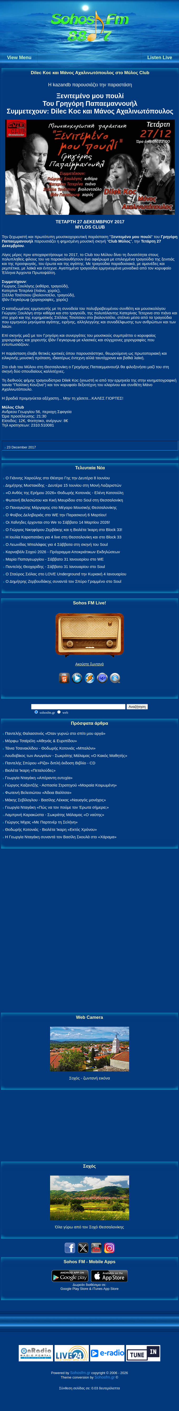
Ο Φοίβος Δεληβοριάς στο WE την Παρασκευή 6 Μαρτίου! (56, 515)
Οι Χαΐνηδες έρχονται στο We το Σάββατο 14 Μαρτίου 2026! (58, 522)
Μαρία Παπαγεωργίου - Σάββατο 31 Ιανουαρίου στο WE (55, 559)
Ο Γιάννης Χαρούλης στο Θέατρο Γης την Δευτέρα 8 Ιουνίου (58, 478)
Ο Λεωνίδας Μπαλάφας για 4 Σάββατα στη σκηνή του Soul (57, 544)
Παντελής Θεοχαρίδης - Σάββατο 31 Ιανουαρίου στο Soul (55, 566)
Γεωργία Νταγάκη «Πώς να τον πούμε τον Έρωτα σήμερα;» (57, 807)
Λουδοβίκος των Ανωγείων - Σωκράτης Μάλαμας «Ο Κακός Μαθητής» (66, 755)
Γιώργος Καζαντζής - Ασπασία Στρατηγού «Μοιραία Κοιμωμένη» (61, 785)
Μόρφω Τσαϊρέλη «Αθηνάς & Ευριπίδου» (41, 740)
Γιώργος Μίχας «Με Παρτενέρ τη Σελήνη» (41, 822)
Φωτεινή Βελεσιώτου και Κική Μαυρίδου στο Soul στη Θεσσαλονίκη (64, 500)
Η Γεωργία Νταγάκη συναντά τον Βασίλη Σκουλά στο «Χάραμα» (61, 837)
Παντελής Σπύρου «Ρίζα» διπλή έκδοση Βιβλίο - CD (50, 763)
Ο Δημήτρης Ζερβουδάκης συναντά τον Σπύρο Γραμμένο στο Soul (63, 581)
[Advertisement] (89, 931)
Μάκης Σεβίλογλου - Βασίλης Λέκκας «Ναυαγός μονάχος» (55, 800)
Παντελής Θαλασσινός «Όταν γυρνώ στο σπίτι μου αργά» (55, 733)
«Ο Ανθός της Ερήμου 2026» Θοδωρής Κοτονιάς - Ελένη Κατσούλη (64, 492)
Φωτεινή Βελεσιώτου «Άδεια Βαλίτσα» (38, 792)
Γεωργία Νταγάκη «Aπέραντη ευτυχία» (38, 777)
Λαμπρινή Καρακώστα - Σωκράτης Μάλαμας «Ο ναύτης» (54, 814)
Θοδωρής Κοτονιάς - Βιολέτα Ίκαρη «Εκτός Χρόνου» (51, 829)
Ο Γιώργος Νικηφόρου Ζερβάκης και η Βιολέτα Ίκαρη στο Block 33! (64, 529)
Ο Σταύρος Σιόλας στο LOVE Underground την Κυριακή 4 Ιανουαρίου (66, 574)
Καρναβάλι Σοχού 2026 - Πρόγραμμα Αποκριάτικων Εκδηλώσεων (63, 552)
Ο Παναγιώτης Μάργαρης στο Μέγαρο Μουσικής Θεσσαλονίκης (61, 507)
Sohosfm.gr (80, 1372)
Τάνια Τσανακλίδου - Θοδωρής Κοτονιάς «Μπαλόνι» (50, 748)
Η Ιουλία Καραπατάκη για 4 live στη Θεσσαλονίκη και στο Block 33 (63, 537)
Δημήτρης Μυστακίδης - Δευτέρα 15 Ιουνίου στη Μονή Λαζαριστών (63, 485)
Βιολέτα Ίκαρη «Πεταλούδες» (30, 770)
